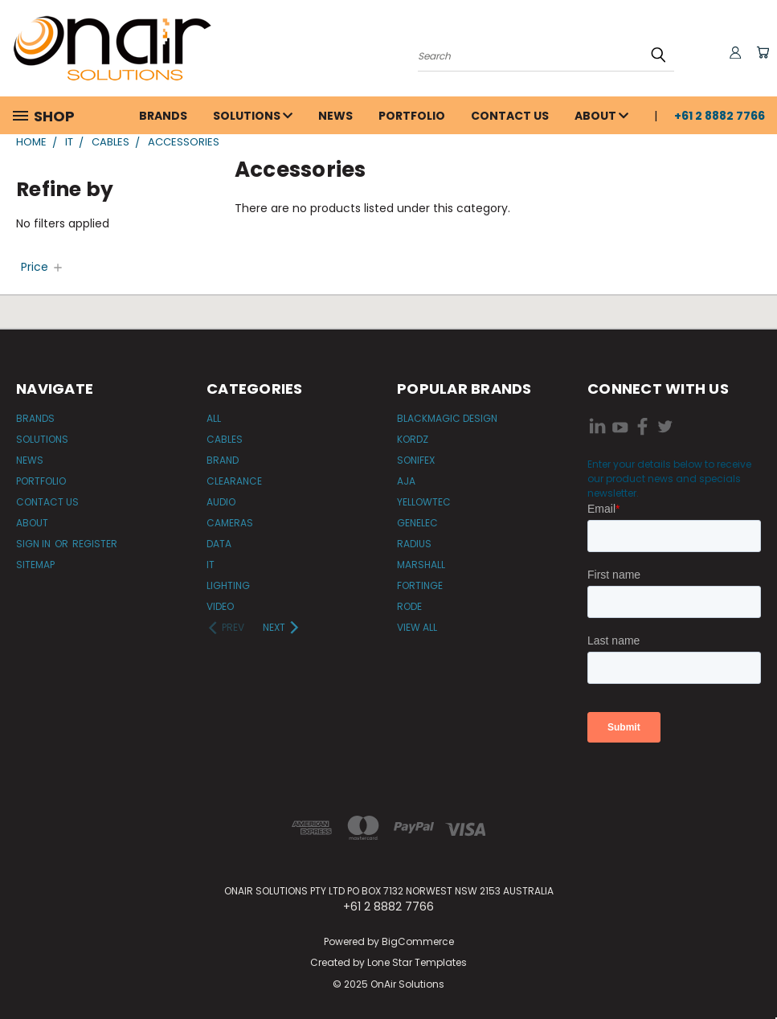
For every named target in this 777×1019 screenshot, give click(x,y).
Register (94, 543)
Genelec (417, 523)
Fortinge (420, 585)
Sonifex (416, 460)
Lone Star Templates (417, 962)
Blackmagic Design (447, 418)
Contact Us (510, 116)
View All (417, 627)
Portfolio (411, 116)
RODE (409, 606)
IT (211, 564)
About (601, 116)
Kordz (412, 439)
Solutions (252, 116)
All (214, 418)
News (335, 116)
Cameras (230, 523)
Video (220, 606)
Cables (225, 439)
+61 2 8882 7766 (719, 116)
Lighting (228, 585)
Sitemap (35, 564)
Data (219, 543)
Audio (221, 502)
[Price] (42, 266)
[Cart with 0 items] (761, 52)
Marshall (421, 564)
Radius (414, 543)
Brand (223, 460)
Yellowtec (424, 502)
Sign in (34, 543)
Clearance (234, 481)
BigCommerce (418, 941)
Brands (163, 116)
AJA (406, 481)
